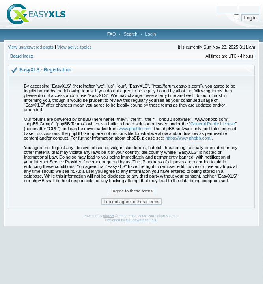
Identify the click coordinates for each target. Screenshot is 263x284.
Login (150, 34)
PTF (154, 220)
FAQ (111, 34)
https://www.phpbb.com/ (189, 138)
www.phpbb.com (135, 128)
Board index (21, 56)
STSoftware (135, 220)
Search (131, 34)
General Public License (212, 123)
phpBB (108, 216)
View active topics (74, 47)
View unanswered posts (31, 47)
